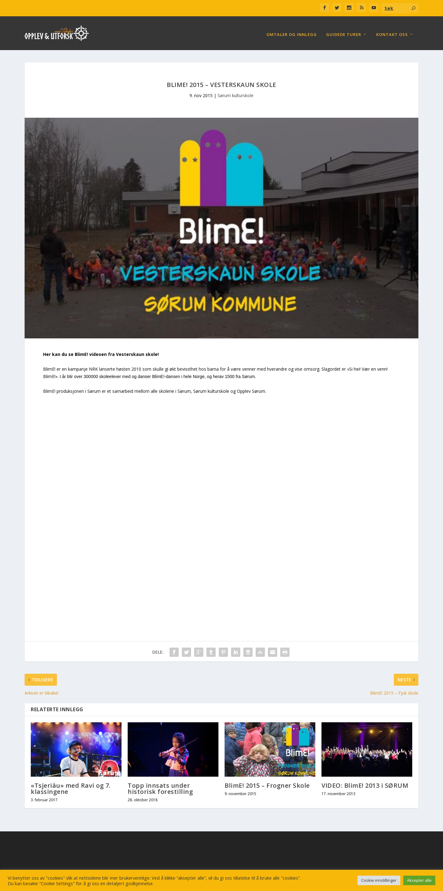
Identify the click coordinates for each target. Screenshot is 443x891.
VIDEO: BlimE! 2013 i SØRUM (364, 782)
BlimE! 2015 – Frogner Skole (267, 782)
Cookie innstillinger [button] (379, 880)
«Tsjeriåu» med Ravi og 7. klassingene (71, 785)
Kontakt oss (392, 31)
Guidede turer (343, 31)
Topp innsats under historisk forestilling (160, 785)
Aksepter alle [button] (419, 880)
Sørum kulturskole (235, 92)
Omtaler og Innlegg (291, 31)
